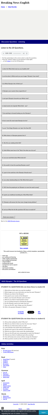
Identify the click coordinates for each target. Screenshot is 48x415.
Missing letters (7, 386)
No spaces (5, 364)
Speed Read (6, 359)
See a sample (24, 248)
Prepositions (6, 375)
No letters (5, 389)
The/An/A (5, 374)
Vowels (5, 384)
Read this (24, 413)
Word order (6, 377)
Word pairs (6, 396)
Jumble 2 (5, 362)
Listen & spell (6, 390)
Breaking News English (15, 2)
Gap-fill (5, 372)
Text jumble (6, 365)
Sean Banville (31, 404)
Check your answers (8, 217)
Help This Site (12, 7)
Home (3, 7)
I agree (43, 412)
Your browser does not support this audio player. (15, 53)
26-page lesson (7, 350)
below (9, 61)
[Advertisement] (24, 24)
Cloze (4, 367)
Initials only (6, 387)
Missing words (7, 397)
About (20, 408)
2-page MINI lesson (8, 352)
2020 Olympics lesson (13, 221)
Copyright (16, 404)
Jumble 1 (5, 361)
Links (28, 408)
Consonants (6, 383)
